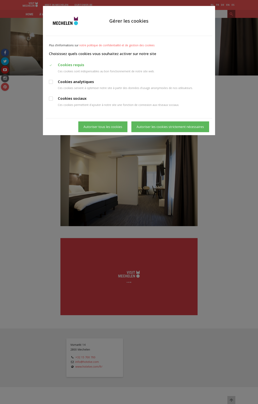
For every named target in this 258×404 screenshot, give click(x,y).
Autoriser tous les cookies (102, 127)
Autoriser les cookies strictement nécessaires (170, 127)
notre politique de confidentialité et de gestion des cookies (117, 45)
